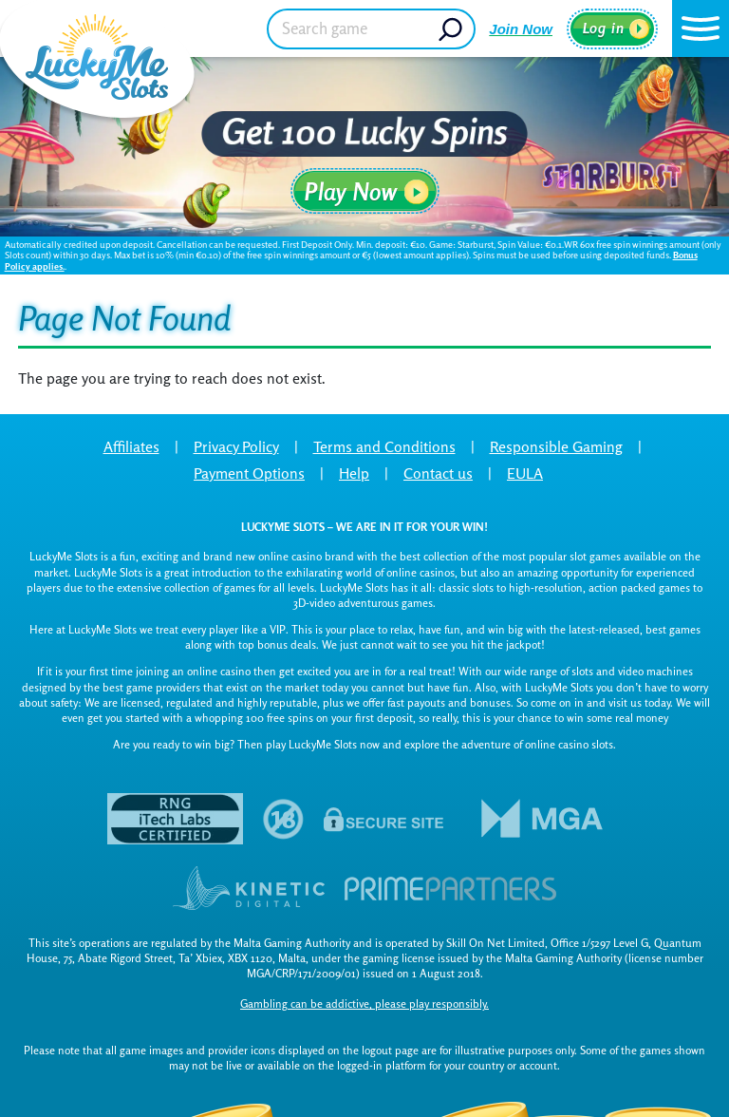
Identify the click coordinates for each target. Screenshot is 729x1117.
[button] (700, 28)
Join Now (520, 29)
